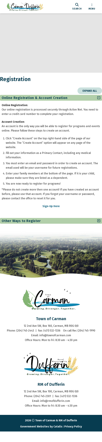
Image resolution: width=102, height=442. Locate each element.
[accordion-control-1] (94, 101)
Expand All (86, 94)
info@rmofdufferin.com (55, 414)
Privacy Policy (73, 440)
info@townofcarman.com (55, 348)
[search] (77, 6)
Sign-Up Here (51, 209)
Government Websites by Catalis (41, 440)
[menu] (91, 6)
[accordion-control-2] (94, 224)
